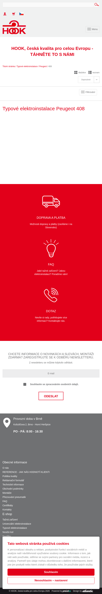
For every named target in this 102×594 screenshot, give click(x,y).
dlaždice (80, 72)
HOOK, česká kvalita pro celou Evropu (28, 591)
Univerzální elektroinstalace (17, 523)
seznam (93, 72)
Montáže (7, 493)
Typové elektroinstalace (27, 66)
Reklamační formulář (13, 480)
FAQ (5, 501)
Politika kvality (10, 476)
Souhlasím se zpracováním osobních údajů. (51, 384)
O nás (6, 468)
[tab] (88, 79)
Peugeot (43, 66)
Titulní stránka (9, 66)
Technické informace (13, 484)
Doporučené (85, 80)
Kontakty (7, 509)
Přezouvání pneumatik (14, 497)
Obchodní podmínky (13, 488)
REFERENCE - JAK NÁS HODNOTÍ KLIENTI (26, 472)
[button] (22, 12)
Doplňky (7, 536)
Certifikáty (8, 505)
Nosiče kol (8, 532)
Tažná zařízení (10, 519)
